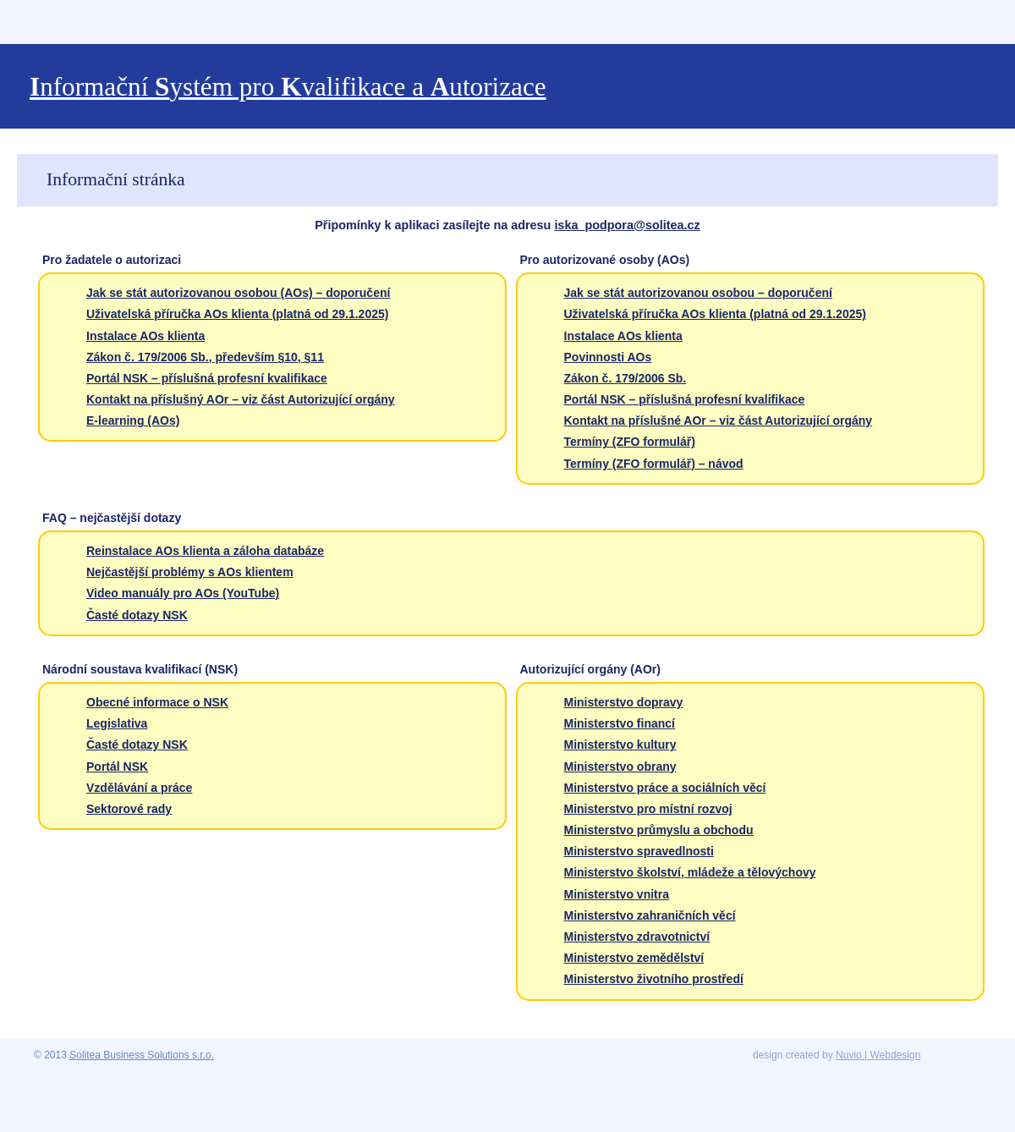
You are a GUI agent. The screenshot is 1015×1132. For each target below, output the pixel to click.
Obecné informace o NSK (157, 702)
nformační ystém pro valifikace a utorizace (288, 87)
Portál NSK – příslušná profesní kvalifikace (206, 378)
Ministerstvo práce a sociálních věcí (665, 787)
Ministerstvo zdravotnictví (637, 936)
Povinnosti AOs (608, 357)
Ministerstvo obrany (620, 766)
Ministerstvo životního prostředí (653, 979)
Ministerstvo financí (619, 723)
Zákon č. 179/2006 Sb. (625, 378)
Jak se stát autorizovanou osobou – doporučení (698, 292)
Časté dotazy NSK (137, 615)
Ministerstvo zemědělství (634, 957)
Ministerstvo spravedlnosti (639, 851)
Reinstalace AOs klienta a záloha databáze (205, 551)
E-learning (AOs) (132, 420)
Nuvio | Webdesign (878, 1055)
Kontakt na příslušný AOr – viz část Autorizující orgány (240, 399)
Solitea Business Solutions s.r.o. (141, 1055)
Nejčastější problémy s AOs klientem (190, 572)
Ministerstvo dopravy (623, 702)
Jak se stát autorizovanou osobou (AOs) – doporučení (238, 292)
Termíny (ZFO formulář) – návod (653, 463)
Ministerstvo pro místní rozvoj (648, 809)
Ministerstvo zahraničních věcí (650, 915)
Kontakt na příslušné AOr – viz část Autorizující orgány (718, 420)
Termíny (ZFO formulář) (629, 441)
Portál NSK (117, 766)
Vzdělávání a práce (139, 787)
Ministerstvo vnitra (616, 894)
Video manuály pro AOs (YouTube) (182, 593)
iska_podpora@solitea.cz (627, 225)
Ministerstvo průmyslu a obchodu (659, 830)
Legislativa (116, 723)
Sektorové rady (129, 809)
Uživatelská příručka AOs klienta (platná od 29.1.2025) (237, 314)
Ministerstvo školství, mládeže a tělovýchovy (690, 872)
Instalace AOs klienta (145, 336)
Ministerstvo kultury (620, 744)
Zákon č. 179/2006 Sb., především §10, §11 (205, 357)
